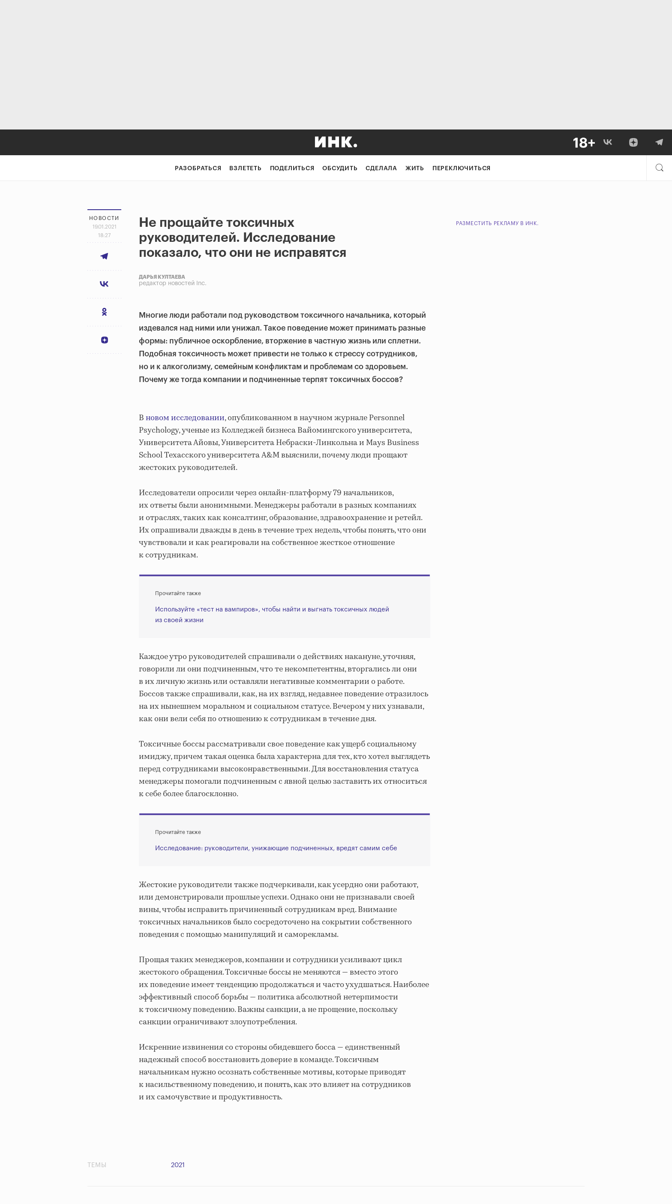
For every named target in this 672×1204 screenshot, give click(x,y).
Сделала (381, 169)
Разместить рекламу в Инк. (497, 223)
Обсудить (339, 169)
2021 (178, 1165)
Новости (104, 218)
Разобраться (198, 169)
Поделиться (292, 169)
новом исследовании (185, 418)
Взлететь (245, 169)
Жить (414, 169)
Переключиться (461, 169)
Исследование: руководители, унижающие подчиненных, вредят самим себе (276, 848)
